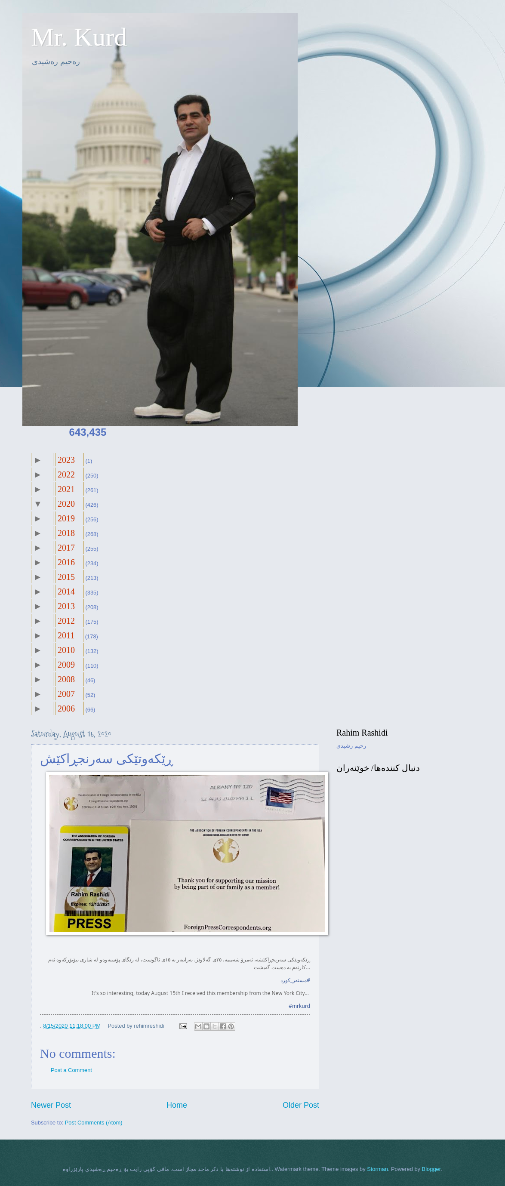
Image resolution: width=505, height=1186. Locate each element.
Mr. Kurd (79, 37)
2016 (66, 562)
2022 (66, 474)
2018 (66, 533)
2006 (66, 708)
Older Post (301, 1105)
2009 (66, 664)
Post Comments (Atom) (94, 1122)
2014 (66, 591)
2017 (66, 547)
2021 (66, 489)
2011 (66, 635)
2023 (66, 460)
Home (176, 1105)
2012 (66, 620)
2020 (66, 503)
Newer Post (51, 1105)
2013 (66, 606)
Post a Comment (71, 1070)
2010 (66, 650)
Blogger (431, 1169)
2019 (66, 518)
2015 (66, 577)
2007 (66, 694)
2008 (66, 679)
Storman (377, 1169)
